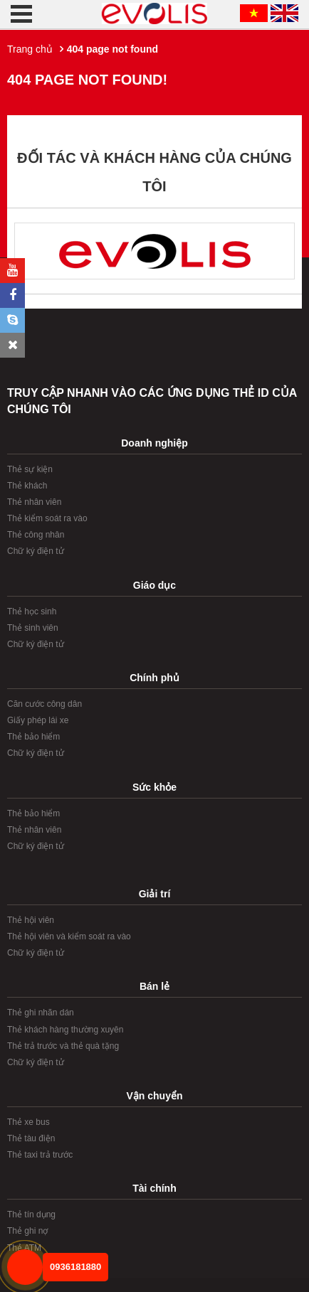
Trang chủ (30, 49)
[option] (154, 251)
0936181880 (75, 1266)
